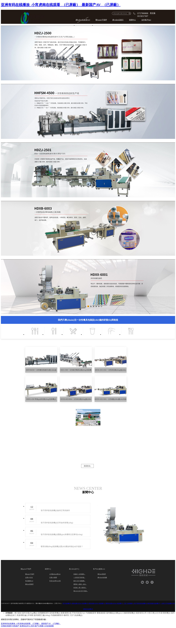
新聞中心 (132, 20)
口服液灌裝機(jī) (128, 613)
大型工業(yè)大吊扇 (155, 613)
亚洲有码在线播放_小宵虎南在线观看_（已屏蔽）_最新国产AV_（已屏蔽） (60, 5)
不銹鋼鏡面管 (90, 613)
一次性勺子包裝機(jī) (166, 603)
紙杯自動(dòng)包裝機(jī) (80, 603)
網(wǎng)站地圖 (102, 577)
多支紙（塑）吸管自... (80, 587)
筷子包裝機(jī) (67, 603)
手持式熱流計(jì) (78, 613)
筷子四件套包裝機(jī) (140, 603)
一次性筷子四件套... (79, 577)
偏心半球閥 (28, 615)
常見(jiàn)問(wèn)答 (55, 581)
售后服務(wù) (29, 581)
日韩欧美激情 (6, 626)
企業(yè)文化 (29, 577)
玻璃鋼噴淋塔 (43, 613)
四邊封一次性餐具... (79, 574)
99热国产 (15, 626)
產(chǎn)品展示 (118, 20)
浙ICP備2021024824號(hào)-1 (44, 603)
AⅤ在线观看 (49, 626)
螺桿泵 (66, 615)
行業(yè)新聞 (53, 577)
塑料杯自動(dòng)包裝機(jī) (114, 603)
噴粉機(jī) (167, 613)
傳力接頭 (18, 613)
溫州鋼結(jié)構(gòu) (114, 613)
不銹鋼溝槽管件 (57, 615)
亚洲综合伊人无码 (27, 626)
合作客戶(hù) (146, 20)
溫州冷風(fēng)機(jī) (30, 613)
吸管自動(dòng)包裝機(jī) (97, 603)
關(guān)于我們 (101, 20)
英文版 (152, 13)
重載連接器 (101, 613)
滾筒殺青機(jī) (54, 613)
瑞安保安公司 (141, 613)
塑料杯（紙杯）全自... (80, 584)
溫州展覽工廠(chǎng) (42, 615)
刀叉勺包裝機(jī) (128, 603)
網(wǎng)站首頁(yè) (83, 20)
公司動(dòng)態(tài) (55, 574)
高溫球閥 (20, 615)
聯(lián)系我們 (29, 584)
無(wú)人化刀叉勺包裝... (80, 591)
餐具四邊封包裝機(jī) (153, 603)
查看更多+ (87, 466)
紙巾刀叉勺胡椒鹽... (79, 581)
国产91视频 (39, 626)
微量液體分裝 (66, 613)
